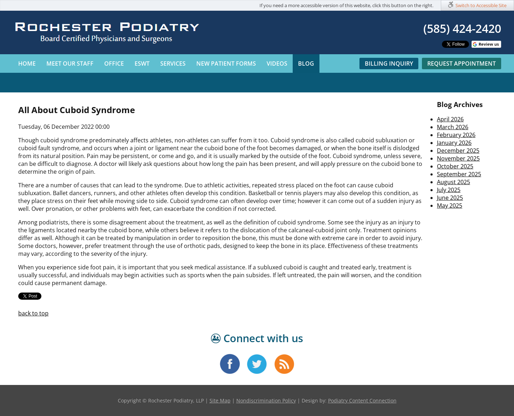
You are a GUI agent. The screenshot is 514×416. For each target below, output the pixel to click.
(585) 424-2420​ (462, 28)
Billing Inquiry (389, 63)
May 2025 (449, 205)
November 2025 (458, 158)
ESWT (142, 63)
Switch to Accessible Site (481, 5)
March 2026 (452, 127)
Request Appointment (461, 63)
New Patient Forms (226, 63)
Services (173, 63)
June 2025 (450, 198)
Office (114, 63)
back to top (33, 313)
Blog (306, 63)
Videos (277, 63)
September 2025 (459, 174)
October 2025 (455, 166)
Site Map (220, 400)
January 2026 (454, 143)
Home (27, 63)
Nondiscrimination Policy (266, 400)
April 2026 (450, 119)
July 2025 (448, 190)
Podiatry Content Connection (362, 400)
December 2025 (458, 150)
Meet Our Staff (70, 63)
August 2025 (453, 182)
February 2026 (456, 135)
